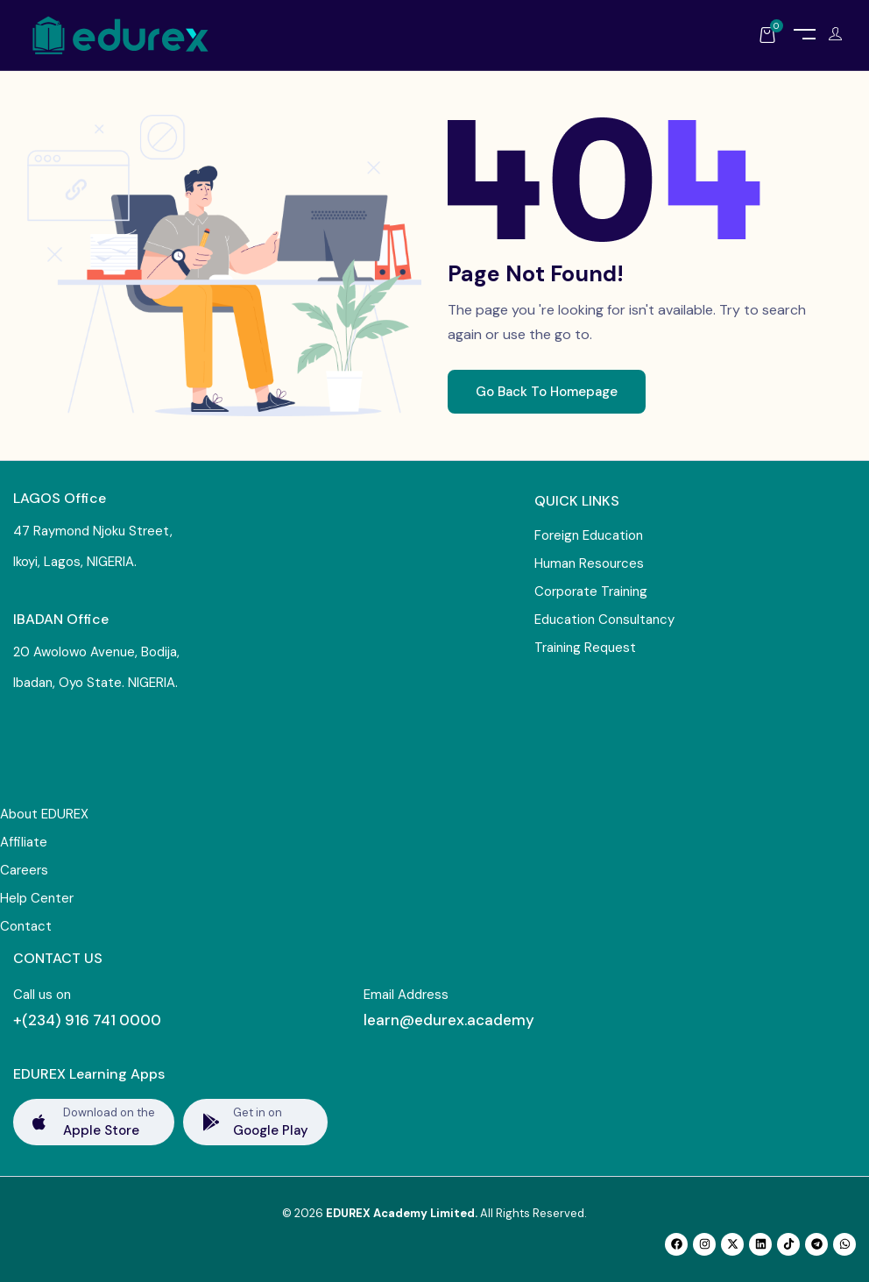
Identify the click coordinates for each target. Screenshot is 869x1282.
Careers (24, 870)
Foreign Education (588, 535)
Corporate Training (590, 591)
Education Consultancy (604, 619)
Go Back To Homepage (547, 391)
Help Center (37, 898)
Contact (26, 926)
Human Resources (589, 563)
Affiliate (23, 842)
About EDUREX (44, 814)
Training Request (585, 647)
